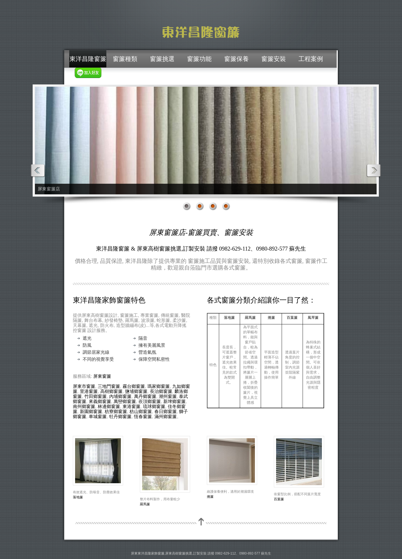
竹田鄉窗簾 (95, 396)
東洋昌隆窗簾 (88, 58)
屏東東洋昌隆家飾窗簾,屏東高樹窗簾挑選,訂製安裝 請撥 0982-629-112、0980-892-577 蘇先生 (201, 553)
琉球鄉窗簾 (154, 406)
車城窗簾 (98, 416)
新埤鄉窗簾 (174, 401)
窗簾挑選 (162, 58)
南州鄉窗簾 (84, 406)
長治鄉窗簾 (161, 391)
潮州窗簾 (168, 396)
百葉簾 (292, 317)
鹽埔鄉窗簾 (136, 391)
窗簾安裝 (273, 58)
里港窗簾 (89, 391)
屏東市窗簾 (84, 386)
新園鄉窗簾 (91, 411)
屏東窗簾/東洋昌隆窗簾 (201, 32)
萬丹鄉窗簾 (145, 396)
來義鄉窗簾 (100, 401)
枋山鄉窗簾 (141, 411)
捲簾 (271, 317)
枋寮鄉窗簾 (116, 411)
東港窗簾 (131, 406)
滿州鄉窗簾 (165, 416)
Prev (37, 171)
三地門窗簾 (109, 386)
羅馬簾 (250, 317)
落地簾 (229, 317)
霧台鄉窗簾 (134, 386)
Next (373, 171)
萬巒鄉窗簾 (125, 401)
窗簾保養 (236, 58)
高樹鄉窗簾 (111, 391)
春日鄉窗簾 (165, 411)
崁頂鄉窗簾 (149, 401)
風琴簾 (313, 317)
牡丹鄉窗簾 (120, 416)
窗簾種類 (125, 58)
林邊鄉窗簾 (109, 406)
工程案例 (310, 58)
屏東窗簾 (102, 376)
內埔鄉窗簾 (120, 396)
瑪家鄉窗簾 (158, 386)
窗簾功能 (199, 58)
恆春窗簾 (143, 416)
